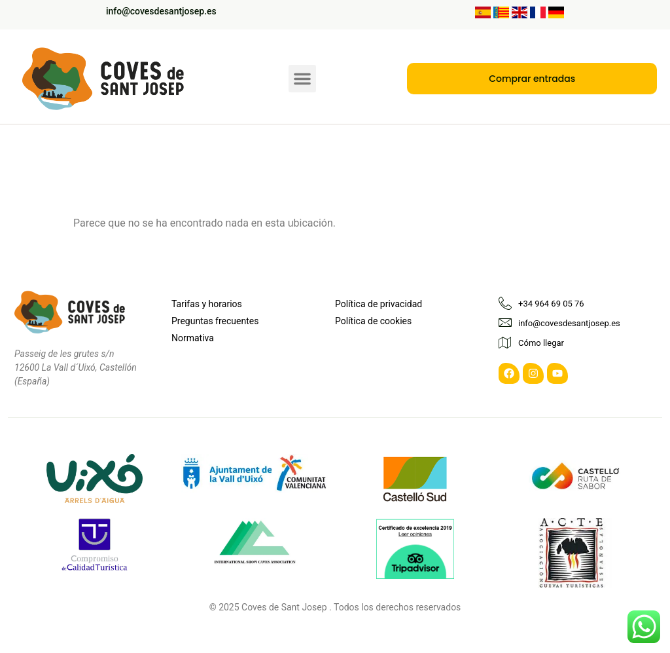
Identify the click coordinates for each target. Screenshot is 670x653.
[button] (302, 74)
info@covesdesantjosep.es (161, 11)
